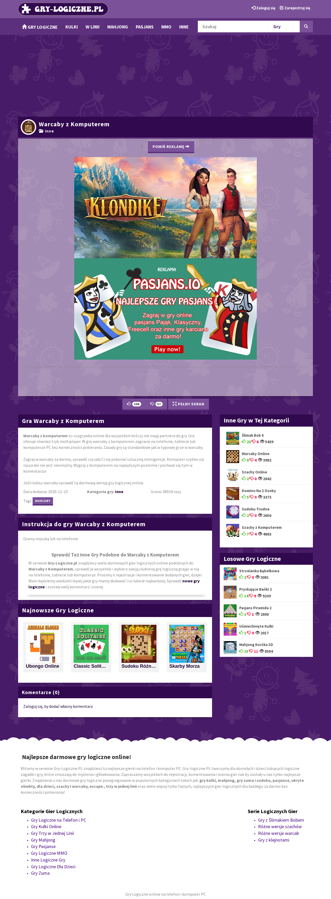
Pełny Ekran (188, 404)
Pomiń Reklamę (171, 146)
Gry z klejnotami (273, 840)
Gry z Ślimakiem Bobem (281, 820)
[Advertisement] (165, 75)
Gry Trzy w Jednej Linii (52, 833)
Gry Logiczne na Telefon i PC (58, 820)
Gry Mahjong (43, 840)
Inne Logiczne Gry (48, 860)
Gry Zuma (40, 873)
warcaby (42, 501)
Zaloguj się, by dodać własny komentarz (58, 706)
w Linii (93, 27)
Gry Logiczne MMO (49, 853)
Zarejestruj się (295, 7)
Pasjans (145, 27)
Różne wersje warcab (278, 833)
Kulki (71, 27)
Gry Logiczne (40, 27)
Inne (184, 27)
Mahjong (117, 27)
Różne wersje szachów (280, 826)
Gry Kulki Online (46, 826)
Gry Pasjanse (43, 846)
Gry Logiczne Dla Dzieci (53, 867)
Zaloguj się (263, 7)
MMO (166, 27)
